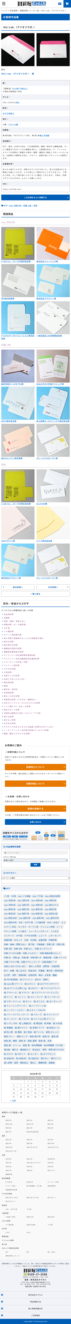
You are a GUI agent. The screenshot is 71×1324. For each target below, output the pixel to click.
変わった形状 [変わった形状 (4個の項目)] (35, 966)
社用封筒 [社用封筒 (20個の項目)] (32, 975)
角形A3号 (30, 1217)
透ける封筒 (9, 716)
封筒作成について (35, 783)
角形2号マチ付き (33, 1197)
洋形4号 (9, 1166)
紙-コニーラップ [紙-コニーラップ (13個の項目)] (35, 996)
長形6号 (29, 1143)
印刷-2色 (27, 205)
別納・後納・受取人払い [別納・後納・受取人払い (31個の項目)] (15, 944)
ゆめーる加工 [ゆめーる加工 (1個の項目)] (53, 922)
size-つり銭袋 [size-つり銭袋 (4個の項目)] (24, 896)
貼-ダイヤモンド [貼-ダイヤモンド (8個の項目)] (48, 1053)
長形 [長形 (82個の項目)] (16, 1062)
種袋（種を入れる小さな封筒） (17, 733)
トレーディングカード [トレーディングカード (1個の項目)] (38, 931)
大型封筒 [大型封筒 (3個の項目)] (55, 966)
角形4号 (9, 1128)
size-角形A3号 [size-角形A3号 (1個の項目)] (51, 913)
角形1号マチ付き (12, 1197)
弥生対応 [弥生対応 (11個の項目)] (32, 970)
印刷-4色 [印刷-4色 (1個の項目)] (18, 948)
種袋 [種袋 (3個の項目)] (55, 975)
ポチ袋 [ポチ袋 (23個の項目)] (19, 935)
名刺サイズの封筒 (12, 675)
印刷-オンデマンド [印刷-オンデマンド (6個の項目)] (43, 948)
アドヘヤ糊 (13, 124)
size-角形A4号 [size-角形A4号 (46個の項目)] (10, 918)
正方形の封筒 (10, 723)
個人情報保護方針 (35, 1308)
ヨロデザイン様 (8, 541)
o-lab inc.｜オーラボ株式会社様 (16, 261)
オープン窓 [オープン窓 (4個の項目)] (33, 926)
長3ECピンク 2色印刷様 (12, 458)
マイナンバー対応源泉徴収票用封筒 (19, 655)
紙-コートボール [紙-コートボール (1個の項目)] (52, 996)
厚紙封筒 (5, 1236)
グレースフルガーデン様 (47, 458)
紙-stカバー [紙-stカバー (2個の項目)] (33, 988)
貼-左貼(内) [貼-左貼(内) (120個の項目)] (33, 1058)
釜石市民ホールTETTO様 (12, 384)
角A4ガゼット (11, 1201)
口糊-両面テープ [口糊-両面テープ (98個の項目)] (49, 961)
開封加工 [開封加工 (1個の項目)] (24, 1062)
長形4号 (9, 1143)
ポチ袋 (7, 628)
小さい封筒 (6, 1221)
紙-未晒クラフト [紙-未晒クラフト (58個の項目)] (37, 1027)
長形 (3, 1136)
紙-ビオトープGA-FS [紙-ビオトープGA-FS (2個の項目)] (36, 1010)
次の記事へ (53, 587)
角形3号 (50, 1124)
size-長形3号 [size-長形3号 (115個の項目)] (24, 918)
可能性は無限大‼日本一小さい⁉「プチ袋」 (23, 713)
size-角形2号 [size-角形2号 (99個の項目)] (23, 909)
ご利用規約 (35, 1315)
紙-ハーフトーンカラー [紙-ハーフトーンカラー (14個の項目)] (14, 1010)
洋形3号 (50, 1163)
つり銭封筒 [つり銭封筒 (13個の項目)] (40, 922)
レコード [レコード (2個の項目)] (42, 935)
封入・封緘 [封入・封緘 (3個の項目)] (9, 970)
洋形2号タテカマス (34, 1163)
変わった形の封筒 (12, 696)
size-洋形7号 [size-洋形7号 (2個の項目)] (23, 904)
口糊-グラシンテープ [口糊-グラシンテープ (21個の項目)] (30, 961)
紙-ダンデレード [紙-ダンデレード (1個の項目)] (54, 1001)
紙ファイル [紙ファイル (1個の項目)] (39, 1031)
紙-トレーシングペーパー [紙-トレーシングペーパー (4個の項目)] (15, 1005)
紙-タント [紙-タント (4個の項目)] (27, 1001)
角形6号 (50, 1128)
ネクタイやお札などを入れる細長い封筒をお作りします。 (29, 726)
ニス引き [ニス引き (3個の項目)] (55, 931)
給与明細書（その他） (35, 1186)
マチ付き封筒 (10, 668)
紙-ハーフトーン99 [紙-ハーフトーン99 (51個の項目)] (37, 1005)
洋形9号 (29, 1170)
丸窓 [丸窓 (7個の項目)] (26, 939)
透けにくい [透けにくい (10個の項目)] (56, 1058)
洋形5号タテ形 (11, 1151)
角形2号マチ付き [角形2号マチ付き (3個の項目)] (56, 1049)
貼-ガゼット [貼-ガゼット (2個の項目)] (20, 1053)
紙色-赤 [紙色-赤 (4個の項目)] (22, 1040)
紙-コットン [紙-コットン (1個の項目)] (20, 996)
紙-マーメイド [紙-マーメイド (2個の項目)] (10, 1018)
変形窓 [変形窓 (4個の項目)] (46, 966)
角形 (3, 1116)
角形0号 (9, 1120)
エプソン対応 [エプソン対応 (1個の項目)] (10, 926)
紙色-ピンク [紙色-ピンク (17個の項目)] (22, 1036)
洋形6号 (50, 1166)
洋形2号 (9, 1163)
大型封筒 (8, 672)
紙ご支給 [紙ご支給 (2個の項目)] (28, 1031)
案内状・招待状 (11, 689)
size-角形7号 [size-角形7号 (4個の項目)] (23, 913)
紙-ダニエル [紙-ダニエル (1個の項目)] (39, 1001)
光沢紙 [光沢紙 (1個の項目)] (33, 939)
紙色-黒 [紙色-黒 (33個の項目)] (26, 1045)
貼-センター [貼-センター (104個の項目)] (33, 1053)
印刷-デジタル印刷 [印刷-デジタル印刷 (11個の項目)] (12, 953)
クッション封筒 (8, 1240)
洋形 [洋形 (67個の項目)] (14, 975)
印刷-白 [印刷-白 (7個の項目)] (7, 957)
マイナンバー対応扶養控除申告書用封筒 (21, 658)
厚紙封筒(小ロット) (13, 1256)
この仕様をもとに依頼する (35, 197)
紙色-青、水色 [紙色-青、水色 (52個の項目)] (45, 1040)
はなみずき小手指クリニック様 (50, 384)
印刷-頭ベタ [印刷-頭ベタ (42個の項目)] (35, 957)
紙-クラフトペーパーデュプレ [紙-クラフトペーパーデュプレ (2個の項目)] (45, 992)
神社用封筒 (9, 682)
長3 (28, 1252)
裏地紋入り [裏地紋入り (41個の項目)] (25, 1049)
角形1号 (29, 1120)
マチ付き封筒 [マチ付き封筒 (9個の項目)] (30, 935)
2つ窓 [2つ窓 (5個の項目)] (6, 896)
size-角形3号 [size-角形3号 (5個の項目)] (37, 909)
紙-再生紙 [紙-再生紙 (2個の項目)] (37, 1023)
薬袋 (6, 685)
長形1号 (9, 1140)
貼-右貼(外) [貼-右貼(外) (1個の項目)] (21, 1058)
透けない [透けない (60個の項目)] (45, 1058)
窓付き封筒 (9, 641)
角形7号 (9, 1132)
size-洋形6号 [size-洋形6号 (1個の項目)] (10, 904)
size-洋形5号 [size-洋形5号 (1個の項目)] (50, 900)
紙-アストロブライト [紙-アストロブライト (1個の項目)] (50, 988)
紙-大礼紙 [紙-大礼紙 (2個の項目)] (57, 1023)
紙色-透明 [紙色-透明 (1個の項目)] (32, 1040)
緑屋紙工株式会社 (39, 1286)
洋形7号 (9, 1170)
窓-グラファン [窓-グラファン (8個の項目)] (26, 979)
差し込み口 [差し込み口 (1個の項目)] (21, 970)
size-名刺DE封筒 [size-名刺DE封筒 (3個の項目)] (52, 896)
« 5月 (13, 1100)
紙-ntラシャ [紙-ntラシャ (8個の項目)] (30, 983)
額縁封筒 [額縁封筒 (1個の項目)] (43, 1062)
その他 (29, 1209)
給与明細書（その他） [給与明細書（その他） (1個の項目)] (54, 1045)
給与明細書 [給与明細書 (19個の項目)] (37, 1045)
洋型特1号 (51, 1159)
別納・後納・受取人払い (14, 621)
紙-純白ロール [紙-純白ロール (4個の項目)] (53, 1027)
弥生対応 (30, 1182)
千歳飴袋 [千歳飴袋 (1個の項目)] (41, 944)
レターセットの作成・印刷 (15, 662)
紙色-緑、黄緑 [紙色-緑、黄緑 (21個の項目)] (10, 1040)
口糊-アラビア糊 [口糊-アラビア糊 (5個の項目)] (11, 961)
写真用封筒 (9, 692)
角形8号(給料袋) (33, 1132)
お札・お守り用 (11, 1209)
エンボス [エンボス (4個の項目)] (22, 926)
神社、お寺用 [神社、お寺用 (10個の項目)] (45, 975)
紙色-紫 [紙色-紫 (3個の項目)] (54, 1036)
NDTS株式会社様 (8, 421)
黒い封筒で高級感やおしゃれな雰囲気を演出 (23, 638)
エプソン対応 (11, 1186)
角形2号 (50, 1120)
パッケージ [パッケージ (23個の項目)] (9, 935)
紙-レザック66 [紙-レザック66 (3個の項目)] (10, 1023)
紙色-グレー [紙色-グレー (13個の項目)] (9, 1036)
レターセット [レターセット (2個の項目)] (55, 935)
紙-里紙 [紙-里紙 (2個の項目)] (18, 1031)
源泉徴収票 (52, 1186)
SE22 (8, 1232)
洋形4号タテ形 (53, 1147)
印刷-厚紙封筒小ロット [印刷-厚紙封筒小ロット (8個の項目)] (50, 953)
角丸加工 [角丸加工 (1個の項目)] (36, 1049)
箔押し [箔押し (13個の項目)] (46, 979)
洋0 (17, 102)
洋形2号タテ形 (32, 1147)
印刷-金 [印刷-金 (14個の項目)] (16, 957)
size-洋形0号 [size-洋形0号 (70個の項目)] (10, 900)
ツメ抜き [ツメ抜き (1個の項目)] (22, 931)
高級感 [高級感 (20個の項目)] (52, 1062)
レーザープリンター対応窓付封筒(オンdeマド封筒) (26, 730)
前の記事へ (18, 587)
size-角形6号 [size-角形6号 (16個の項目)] (10, 913)
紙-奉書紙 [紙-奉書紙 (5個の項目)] (8, 1027)
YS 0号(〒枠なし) (20, 88)
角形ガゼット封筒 (12, 709)
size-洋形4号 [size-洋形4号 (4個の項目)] (37, 900)
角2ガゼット (52, 1197)
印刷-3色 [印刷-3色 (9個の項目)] (8, 948)
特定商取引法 (35, 1301)
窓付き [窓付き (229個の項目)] (38, 979)
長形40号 (9, 1147)
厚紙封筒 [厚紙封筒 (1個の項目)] (47, 957)
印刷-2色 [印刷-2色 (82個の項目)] (60, 944)
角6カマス (51, 1170)
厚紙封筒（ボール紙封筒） (15, 624)
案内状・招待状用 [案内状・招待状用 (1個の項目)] (55, 970)
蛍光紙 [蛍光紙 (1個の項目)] (7, 1049)
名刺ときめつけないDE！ (15, 679)
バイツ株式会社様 (44, 541)
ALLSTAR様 (42, 503)
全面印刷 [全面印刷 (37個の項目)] (43, 939)
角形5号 (29, 1128)
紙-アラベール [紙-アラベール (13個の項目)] (10, 992)
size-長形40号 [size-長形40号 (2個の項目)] (10, 922)
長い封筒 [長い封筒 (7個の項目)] (8, 1062)
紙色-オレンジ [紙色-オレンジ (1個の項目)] (52, 1031)
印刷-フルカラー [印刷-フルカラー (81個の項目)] (30, 953)
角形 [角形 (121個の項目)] (45, 1049)
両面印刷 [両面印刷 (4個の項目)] (8, 939)
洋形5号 (29, 1166)
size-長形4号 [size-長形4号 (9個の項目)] (38, 918)
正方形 (4, 1228)
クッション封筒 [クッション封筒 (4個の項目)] (47, 926)
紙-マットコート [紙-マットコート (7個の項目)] (51, 1014)
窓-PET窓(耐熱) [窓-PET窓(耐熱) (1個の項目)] (11, 979)
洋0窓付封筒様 (7, 298)
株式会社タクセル (35, 1294)
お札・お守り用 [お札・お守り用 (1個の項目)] (26, 922)
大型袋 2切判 (10, 1217)
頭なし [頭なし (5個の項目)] (33, 1062)
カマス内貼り (8, 113)
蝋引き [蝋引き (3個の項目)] (15, 1049)
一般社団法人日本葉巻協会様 (49, 335)
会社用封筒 (9, 614)
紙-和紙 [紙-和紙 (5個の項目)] (47, 1023)
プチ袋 (50, 1225)
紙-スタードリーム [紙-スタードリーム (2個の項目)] (12, 1001)
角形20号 (9, 1124)
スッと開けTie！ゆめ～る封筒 (17, 706)
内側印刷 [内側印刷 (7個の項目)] (53, 939)
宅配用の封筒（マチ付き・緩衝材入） (20, 699)
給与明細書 (6, 1178)
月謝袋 (7, 617)
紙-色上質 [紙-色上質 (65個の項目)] (8, 1031)
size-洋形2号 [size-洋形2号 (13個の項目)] (23, 900)
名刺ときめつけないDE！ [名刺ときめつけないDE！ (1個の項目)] (15, 966)
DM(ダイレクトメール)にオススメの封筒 (22, 702)
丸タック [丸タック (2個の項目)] (18, 939)
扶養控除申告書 (11, 1190)
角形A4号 (30, 1124)
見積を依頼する (35, 808)
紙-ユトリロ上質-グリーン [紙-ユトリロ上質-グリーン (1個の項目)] (43, 1018)
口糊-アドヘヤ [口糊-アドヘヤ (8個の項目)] (60, 957)
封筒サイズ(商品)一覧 (12, 1112)
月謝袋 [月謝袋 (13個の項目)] (42, 970)
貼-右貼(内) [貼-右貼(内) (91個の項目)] (9, 1058)
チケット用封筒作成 (13, 634)
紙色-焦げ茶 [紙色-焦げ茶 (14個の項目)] (35, 1036)
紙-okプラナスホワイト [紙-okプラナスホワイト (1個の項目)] (48, 983)
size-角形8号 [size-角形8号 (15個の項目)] (37, 913)
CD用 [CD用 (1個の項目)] (13, 896)
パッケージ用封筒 (12, 665)
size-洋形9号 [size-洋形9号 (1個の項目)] (37, 904)
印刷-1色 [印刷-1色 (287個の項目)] (50, 944)
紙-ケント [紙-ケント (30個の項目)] (8, 996)
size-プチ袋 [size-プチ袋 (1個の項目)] (37, 896)
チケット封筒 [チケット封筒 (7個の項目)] (10, 931)
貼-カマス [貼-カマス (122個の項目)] (8, 1053)
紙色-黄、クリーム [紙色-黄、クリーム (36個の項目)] (12, 1045)
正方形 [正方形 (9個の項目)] (7, 975)
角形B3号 (51, 1217)
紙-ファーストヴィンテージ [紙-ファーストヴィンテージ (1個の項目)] (16, 1014)
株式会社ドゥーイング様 (47, 261)
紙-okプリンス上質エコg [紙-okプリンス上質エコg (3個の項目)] (15, 988)
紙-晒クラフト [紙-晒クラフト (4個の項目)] (21, 1027)
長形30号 (51, 1143)
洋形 (35, 205)
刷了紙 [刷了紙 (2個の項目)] (31, 944)
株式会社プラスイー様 (46, 298)
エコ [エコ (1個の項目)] (63, 922)
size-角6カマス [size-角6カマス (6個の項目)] (51, 904)
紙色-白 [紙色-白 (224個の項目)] (46, 1036)
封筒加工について (35, 767)
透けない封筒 (10, 720)
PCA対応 (9, 1182)
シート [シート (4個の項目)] (60, 926)
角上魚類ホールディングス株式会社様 (53, 421)
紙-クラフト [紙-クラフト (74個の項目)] (24, 992)
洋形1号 (29, 1159)
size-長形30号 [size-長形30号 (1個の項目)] (52, 918)
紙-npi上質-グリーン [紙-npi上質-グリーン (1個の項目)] (13, 983)
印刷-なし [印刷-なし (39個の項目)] (28, 948)
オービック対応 (53, 1182)
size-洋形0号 (15, 205)
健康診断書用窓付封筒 (13, 651)
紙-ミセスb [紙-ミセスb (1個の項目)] (24, 1018)
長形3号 (50, 1140)
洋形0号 (9, 1159)
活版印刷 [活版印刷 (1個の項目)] (22, 975)
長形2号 (29, 1140)
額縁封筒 (9, 1174)
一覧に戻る (35, 593)
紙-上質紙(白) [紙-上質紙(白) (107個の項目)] (25, 1023)
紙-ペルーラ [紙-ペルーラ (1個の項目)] (36, 1014)
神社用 (4, 1205)
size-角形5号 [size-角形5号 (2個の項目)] (50, 909)
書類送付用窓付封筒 (13, 648)
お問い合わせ (35, 822)
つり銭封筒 (9, 631)
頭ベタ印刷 (44, 135)
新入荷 (4, 1244)
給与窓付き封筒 (11, 645)
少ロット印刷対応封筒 (10, 1248)
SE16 (29, 1232)
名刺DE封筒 (31, 1225)
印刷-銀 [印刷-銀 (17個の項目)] (25, 957)
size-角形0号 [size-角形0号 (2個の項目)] (10, 909)
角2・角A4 (52, 1252)
